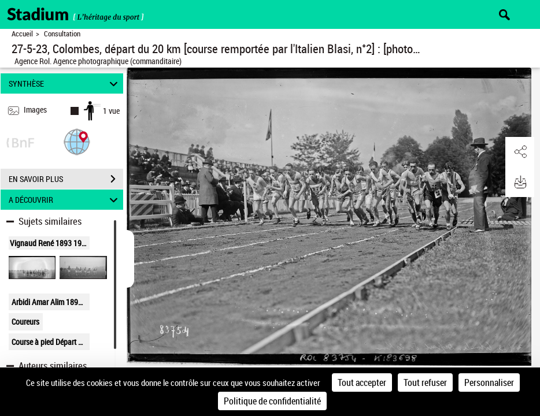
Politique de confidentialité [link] (272, 401)
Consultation (62, 34)
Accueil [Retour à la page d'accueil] (22, 34)
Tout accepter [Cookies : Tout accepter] (362, 382)
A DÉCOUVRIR (65, 200)
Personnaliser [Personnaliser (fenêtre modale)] (489, 382)
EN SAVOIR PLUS (66, 179)
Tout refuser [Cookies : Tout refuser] (425, 382)
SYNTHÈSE (65, 83)
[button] (76, 141)
